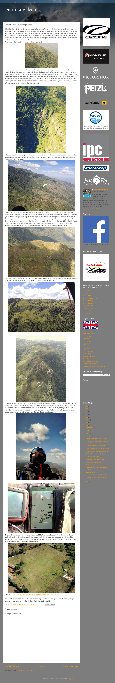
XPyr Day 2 (86, 346)
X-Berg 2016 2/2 (88, 306)
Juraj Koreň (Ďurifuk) (101, 189)
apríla (88, 433)
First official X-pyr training (90, 361)
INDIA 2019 (86, 291)
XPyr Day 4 (86, 341)
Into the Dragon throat (89, 354)
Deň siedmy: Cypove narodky (95, 459)
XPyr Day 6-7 (87, 336)
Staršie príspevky (70, 666)
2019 (86, 411)
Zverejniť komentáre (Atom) (25, 670)
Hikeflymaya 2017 (88, 333)
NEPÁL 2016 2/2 (88, 301)
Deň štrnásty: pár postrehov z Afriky (97, 438)
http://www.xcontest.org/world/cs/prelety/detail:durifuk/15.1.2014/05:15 (38, 594)
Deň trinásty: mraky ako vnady (95, 445)
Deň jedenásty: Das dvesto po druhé (97, 451)
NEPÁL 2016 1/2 (88, 303)
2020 (86, 409)
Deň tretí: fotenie (91, 472)
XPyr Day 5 (86, 339)
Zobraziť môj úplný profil (90, 209)
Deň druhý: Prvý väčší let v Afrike (96, 475)
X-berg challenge (88, 351)
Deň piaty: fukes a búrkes (94, 465)
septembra (90, 427)
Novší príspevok (12, 666)
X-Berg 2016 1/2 (88, 308)
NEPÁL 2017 (87, 296)
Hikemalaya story (88, 359)
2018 (86, 414)
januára (89, 436)
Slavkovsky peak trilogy (90, 364)
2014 (86, 425)
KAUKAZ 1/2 (87, 313)
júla (87, 430)
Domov (41, 666)
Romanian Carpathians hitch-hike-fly (94, 366)
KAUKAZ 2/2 (87, 311)
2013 (86, 482)
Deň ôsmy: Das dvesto (93, 456)
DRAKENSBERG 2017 (90, 298)
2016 (86, 420)
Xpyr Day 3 (86, 344)
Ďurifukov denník (22, 9)
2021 (86, 406)
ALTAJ (85, 293)
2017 (86, 417)
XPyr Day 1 (86, 349)
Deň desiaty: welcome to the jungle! (97, 454)
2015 (86, 422)
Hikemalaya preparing (89, 356)
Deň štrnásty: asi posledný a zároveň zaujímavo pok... (97, 442)
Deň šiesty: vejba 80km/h (94, 462)
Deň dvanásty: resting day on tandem (98, 448)
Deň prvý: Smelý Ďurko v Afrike (96, 477)
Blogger (70, 679)
